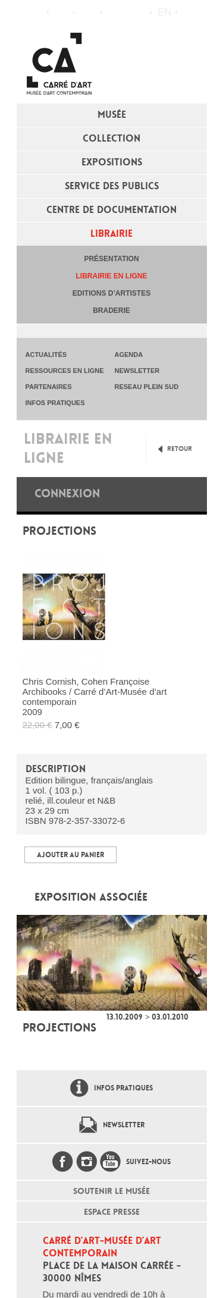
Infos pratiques (87, 12)
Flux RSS (114, 12)
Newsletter (124, 1125)
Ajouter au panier (70, 855)
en (165, 12)
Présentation (111, 259)
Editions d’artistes (111, 293)
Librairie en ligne (111, 276)
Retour (179, 448)
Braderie (111, 310)
